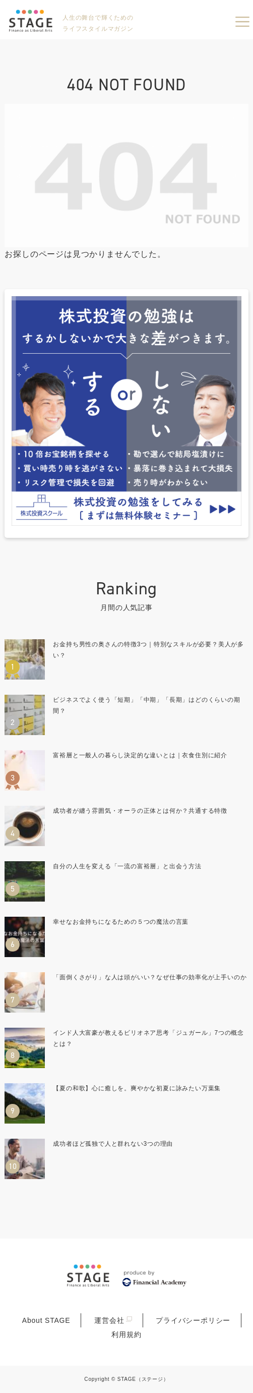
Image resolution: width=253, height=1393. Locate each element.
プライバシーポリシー (193, 1320)
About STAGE (46, 1320)
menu (242, 22)
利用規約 (126, 1334)
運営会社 (109, 1320)
